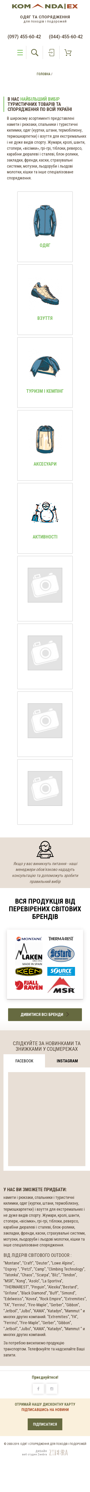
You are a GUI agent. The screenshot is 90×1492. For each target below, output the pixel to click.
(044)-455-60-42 (66, 36)
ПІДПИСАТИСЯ (45, 1424)
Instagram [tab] (67, 1060)
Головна (43, 74)
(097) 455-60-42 (24, 36)
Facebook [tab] (24, 1060)
